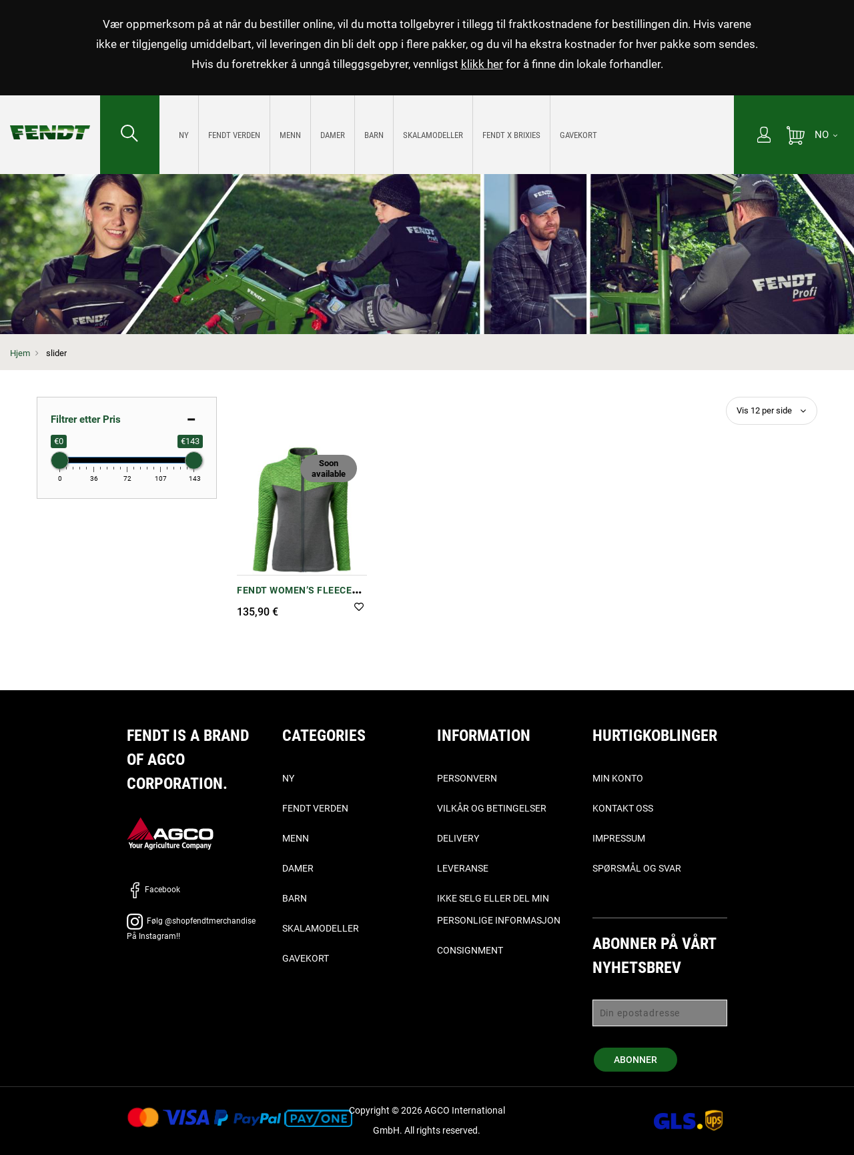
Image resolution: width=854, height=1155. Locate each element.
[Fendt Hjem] (50, 119)
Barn (294, 898)
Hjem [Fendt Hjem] (20, 353)
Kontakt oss (622, 808)
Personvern (467, 778)
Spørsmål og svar (636, 868)
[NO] (826, 134)
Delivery (458, 838)
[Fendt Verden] (234, 135)
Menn (295, 838)
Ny (288, 778)
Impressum (618, 838)
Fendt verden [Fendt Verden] (315, 808)
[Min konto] (764, 136)
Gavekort (305, 958)
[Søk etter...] (129, 135)
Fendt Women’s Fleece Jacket (294, 597)
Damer (298, 868)
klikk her (482, 64)
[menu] (446, 134)
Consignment (470, 950)
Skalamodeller (320, 928)
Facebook (153, 889)
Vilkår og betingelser (491, 808)
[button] (359, 608)
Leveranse (462, 868)
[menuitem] (184, 134)
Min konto (617, 778)
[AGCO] (170, 833)
